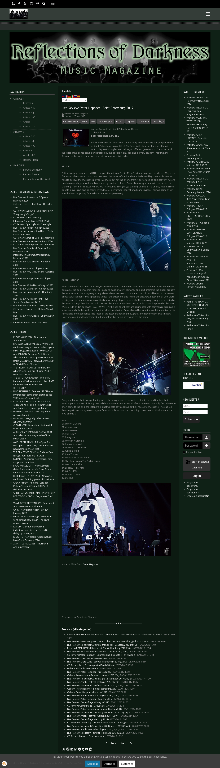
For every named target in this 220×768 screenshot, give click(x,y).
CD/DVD (18, 132)
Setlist (84, 121)
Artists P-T (29, 121)
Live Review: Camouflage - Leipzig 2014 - (97, 719)
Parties (18, 165)
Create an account (198, 495)
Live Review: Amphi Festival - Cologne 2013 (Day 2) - (102, 729)
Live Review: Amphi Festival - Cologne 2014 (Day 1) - (102, 715)
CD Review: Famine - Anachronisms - (95, 736)
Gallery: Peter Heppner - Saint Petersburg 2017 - (101, 688)
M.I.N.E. (119, 121)
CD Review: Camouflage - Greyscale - (95, 705)
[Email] (195, 412)
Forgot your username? (193, 491)
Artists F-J (28, 112)
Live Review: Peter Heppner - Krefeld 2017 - (98, 671)
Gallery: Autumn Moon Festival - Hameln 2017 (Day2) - (103, 675)
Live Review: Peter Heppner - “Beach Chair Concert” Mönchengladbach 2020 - (116, 641)
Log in (197, 476)
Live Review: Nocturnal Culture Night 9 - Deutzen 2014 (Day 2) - (108, 712)
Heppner (131, 121)
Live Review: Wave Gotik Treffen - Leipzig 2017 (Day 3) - (104, 685)
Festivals (28, 103)
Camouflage (158, 121)
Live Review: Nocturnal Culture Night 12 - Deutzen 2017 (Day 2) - (109, 678)
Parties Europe (31, 174)
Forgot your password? (193, 484)
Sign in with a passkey (197, 464)
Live (93, 121)
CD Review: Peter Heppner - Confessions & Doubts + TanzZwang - (110, 654)
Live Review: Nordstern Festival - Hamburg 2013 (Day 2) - (105, 732)
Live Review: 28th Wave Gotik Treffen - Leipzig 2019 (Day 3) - (107, 651)
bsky (53, 3)
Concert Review (70, 121)
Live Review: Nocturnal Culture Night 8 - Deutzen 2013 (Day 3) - (108, 726)
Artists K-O (29, 117)
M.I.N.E (74, 564)
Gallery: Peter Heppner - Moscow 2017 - (96, 692)
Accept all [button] (92, 763)
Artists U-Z (29, 126)
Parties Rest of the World (37, 179)
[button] (63, 749)
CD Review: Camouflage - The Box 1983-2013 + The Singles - (107, 722)
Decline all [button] (109, 763)
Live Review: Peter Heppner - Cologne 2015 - (99, 698)
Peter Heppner (106, 121)
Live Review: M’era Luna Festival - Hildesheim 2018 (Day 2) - (106, 661)
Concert (19, 98)
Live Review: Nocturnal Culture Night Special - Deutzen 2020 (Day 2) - (111, 644)
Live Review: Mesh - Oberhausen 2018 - (96, 658)
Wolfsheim (144, 121)
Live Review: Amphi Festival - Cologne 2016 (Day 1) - (102, 695)
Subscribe (191, 419)
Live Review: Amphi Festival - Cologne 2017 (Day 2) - (102, 681)
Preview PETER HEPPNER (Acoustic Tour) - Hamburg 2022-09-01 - (109, 648)
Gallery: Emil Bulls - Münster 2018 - (94, 668)
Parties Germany (32, 169)
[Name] (195, 406)
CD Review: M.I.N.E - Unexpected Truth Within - (100, 665)
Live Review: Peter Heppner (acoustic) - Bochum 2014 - (104, 709)
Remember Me (194, 452)
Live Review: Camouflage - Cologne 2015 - (97, 702)
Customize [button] (127, 763)
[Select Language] (74, 100)
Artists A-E (29, 107)
